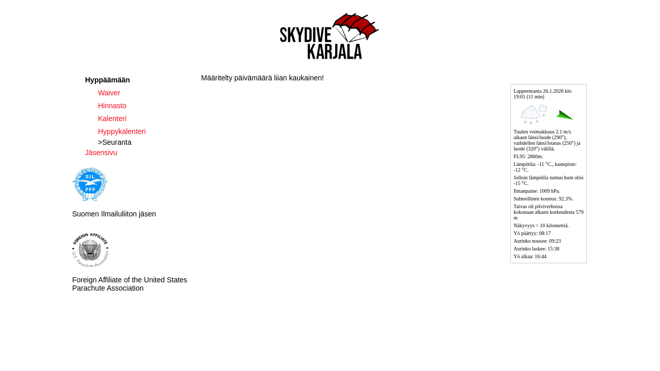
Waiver (109, 93)
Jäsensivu (101, 152)
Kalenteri (112, 118)
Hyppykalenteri (122, 131)
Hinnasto (112, 106)
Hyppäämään (107, 80)
